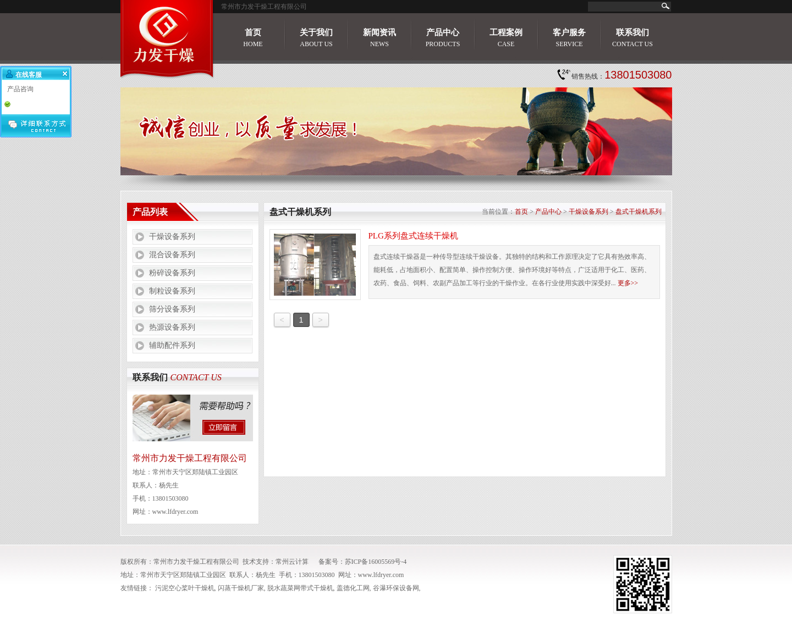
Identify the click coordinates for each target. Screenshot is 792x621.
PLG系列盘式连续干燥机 (413, 235)
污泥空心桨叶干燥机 (185, 588)
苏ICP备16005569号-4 (376, 561)
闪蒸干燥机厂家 (241, 588)
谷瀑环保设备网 (396, 588)
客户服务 (569, 38)
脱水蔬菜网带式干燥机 (300, 588)
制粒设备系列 (172, 291)
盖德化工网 (353, 588)
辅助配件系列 (172, 345)
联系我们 (632, 38)
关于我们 (316, 38)
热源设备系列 (172, 327)
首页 (252, 38)
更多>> (628, 283)
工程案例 (506, 38)
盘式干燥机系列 (638, 211)
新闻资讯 (379, 38)
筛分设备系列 (172, 309)
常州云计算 (292, 561)
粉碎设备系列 (172, 273)
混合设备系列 (172, 255)
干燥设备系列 (172, 236)
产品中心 (443, 38)
